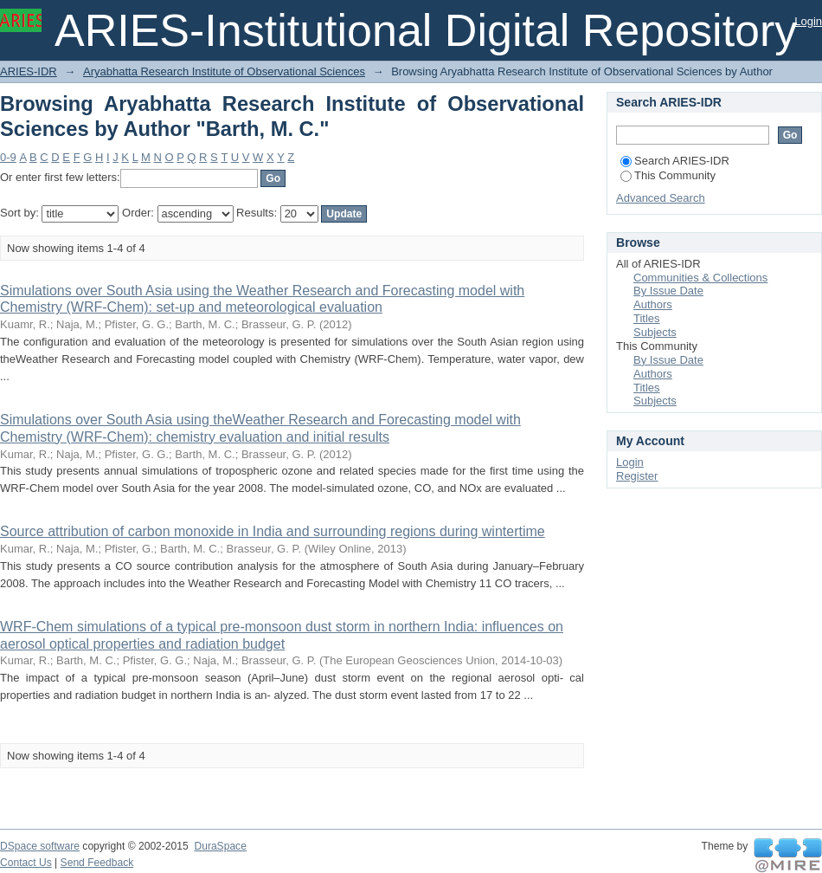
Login (808, 21)
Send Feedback (97, 863)
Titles (646, 318)
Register (637, 475)
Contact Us (26, 863)
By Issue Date (668, 290)
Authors (652, 304)
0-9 (8, 157)
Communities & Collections (700, 277)
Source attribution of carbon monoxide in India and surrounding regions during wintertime (272, 531)
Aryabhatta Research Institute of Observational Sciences (224, 71)
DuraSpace (220, 846)
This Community (668, 175)
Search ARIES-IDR (674, 160)
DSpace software (40, 846)
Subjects (655, 332)
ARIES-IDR (28, 71)
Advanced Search (660, 197)
